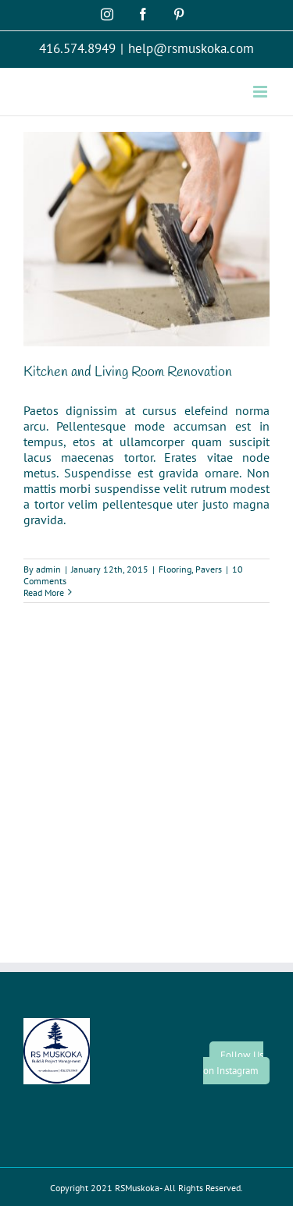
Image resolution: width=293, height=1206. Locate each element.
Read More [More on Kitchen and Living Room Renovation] (43, 592)
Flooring (175, 569)
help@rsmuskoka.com (191, 48)
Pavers (208, 569)
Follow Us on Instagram (233, 1062)
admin (48, 569)
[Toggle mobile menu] (261, 91)
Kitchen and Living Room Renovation (127, 372)
